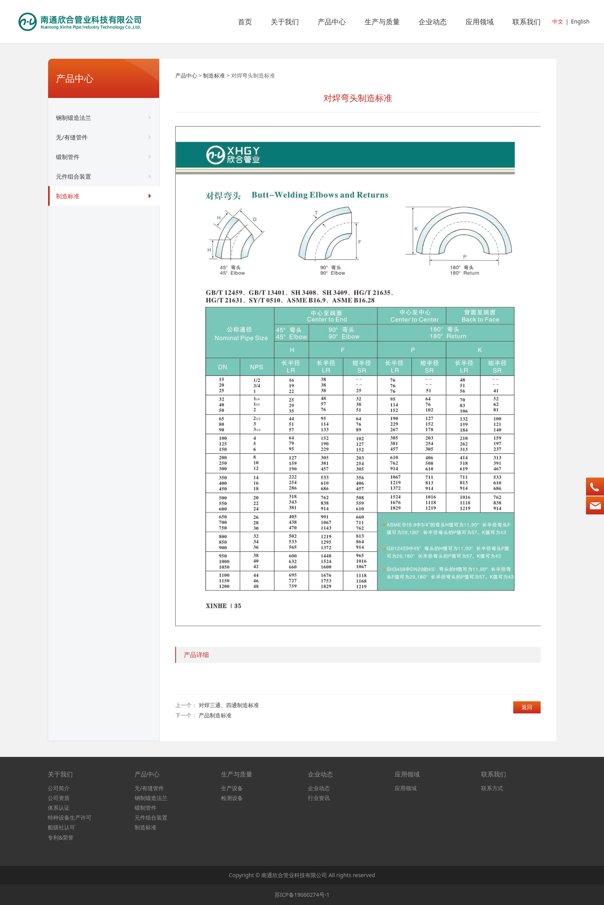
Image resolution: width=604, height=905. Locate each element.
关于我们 (285, 21)
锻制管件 (67, 157)
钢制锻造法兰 (73, 117)
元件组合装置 (73, 176)
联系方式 (492, 788)
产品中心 (332, 21)
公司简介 (59, 788)
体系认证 (59, 807)
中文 (557, 21)
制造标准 (67, 196)
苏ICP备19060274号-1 (302, 894)
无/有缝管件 (72, 137)
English (580, 21)
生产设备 (232, 788)
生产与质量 (382, 21)
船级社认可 (61, 827)
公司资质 (59, 798)
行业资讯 (319, 798)
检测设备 (232, 798)
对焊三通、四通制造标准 (229, 705)
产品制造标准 (215, 715)
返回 (526, 707)
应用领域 (480, 21)
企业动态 (433, 21)
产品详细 (196, 654)
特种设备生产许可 (70, 817)
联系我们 (526, 21)
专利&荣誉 (61, 837)
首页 (245, 21)
